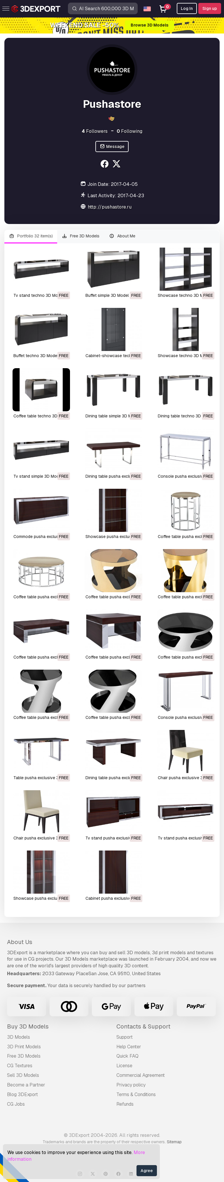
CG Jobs (16, 1104)
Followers (95, 131)
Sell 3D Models (23, 1075)
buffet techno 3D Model (35, 355)
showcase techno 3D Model (184, 295)
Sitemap (174, 1141)
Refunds (125, 1104)
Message (112, 146)
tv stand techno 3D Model (38, 295)
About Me (122, 236)
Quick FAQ (127, 1056)
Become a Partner (26, 1085)
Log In (187, 8)
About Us (19, 942)
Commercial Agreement (140, 1075)
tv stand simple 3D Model (37, 476)
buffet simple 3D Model (107, 295)
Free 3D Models (81, 236)
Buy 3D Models (28, 1026)
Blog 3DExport (22, 1094)
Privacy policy (131, 1085)
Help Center (128, 1047)
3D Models (18, 1037)
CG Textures (19, 1066)
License (124, 1066)
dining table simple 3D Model (112, 416)
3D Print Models (24, 1047)
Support (124, 1037)
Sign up (209, 8)
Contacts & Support (143, 1026)
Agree (147, 1170)
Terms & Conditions (136, 1094)
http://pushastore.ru (110, 207)
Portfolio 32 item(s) (31, 236)
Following (129, 131)
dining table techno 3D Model (186, 416)
